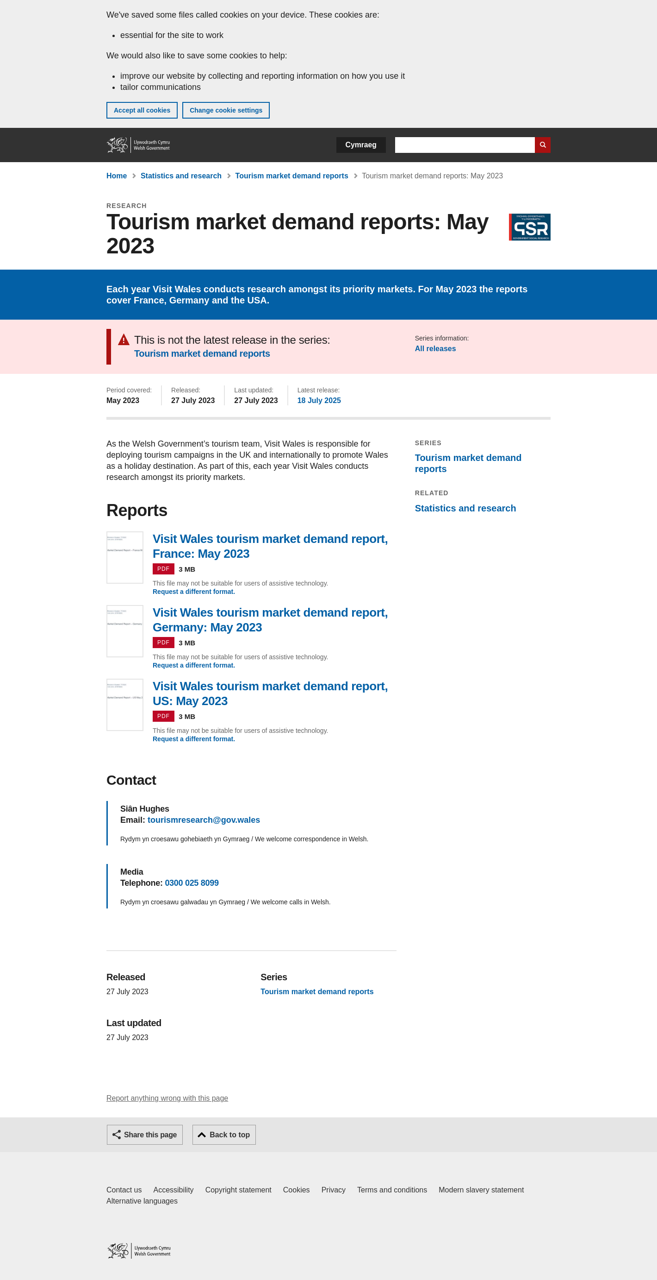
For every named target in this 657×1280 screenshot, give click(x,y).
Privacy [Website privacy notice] (334, 1190)
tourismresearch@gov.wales (204, 820)
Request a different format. (194, 591)
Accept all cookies (142, 110)
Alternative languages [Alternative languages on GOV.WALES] (142, 1201)
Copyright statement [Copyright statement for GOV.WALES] (238, 1190)
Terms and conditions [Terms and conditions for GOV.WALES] (392, 1190)
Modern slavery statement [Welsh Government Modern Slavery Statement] (481, 1190)
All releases (435, 349)
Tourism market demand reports (292, 176)
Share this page (150, 1135)
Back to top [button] (230, 1135)
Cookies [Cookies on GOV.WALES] (296, 1190)
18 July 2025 (319, 400)
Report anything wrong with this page (167, 1098)
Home (116, 176)
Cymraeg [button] (361, 145)
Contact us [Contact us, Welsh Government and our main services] (124, 1190)
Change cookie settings (226, 110)
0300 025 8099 (191, 883)
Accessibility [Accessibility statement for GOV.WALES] (173, 1190)
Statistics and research (181, 176)
